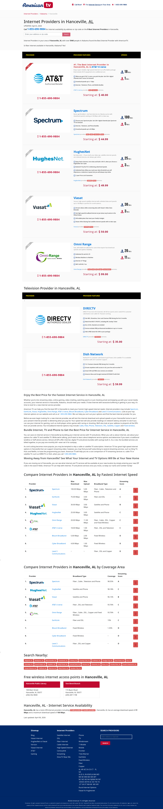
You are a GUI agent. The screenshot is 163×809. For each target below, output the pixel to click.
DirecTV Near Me (63, 757)
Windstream (83, 741)
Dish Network (93, 354)
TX (99, 782)
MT (95, 777)
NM (93, 779)
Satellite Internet (63, 735)
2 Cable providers (75, 710)
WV (94, 784)
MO (89, 777)
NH (88, 779)
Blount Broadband (76, 411)
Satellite (110, 426)
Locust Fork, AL (75, 664)
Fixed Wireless (84, 760)
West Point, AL (63, 668)
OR (85, 782)
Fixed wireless (129, 426)
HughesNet (82, 152)
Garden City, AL (75, 668)
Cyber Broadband (91, 411)
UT (80, 784)
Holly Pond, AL (62, 664)
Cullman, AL (96, 660)
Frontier (82, 751)
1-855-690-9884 (119, 5)
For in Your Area (96, 5)
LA (92, 774)
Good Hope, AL (40, 664)
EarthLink (27, 411)
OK (83, 782)
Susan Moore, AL (30, 668)
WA (88, 784)
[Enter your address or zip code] (43, 34)
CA (87, 769)
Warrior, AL (52, 668)
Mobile (81, 748)
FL (96, 769)
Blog (33, 735)
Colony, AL (73, 660)
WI (91, 784)
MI (83, 777)
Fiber (86, 426)
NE (86, 779)
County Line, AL (84, 660)
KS (88, 774)
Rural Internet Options (87, 787)
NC (80, 779)
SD (93, 782)
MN (85, 777)
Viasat (78, 198)
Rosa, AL (105, 664)
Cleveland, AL (63, 660)
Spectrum (81, 111)
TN (96, 782)
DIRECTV (89, 308)
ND (83, 779)
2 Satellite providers (89, 710)
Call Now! (77, 5)
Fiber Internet (62, 741)
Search (66, 34)
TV (80, 738)
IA (79, 774)
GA (80, 772)
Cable (81, 426)
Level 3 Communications (111, 411)
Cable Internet (62, 744)
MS (92, 777)
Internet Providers (31, 14)
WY (97, 784)
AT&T (33, 751)
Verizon (34, 744)
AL (80, 769)
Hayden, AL (51, 664)
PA (88, 782)
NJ (91, 779)
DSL (104, 426)
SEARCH (105, 743)
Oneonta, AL (95, 664)
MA (94, 774)
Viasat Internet (37, 738)
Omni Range (82, 244)
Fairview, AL (29, 664)
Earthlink (82, 757)
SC (91, 782)
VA (83, 784)
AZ (85, 769)
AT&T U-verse (99, 66)
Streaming (61, 754)
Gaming (34, 754)
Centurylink (61, 751)
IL (83, 774)
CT (92, 769)
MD (97, 774)
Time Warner (84, 754)
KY (90, 774)
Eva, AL (128, 660)
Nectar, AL (85, 664)
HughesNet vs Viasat (39, 741)
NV (97, 779)
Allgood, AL (28, 660)
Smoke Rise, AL (115, 664)
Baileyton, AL (39, 660)
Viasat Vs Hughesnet (87, 790)
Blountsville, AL (51, 660)
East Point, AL (119, 660)
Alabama (43, 14)
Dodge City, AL (107, 660)
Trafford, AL (42, 668)
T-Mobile (82, 744)
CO (90, 769)
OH (80, 782)
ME (80, 777)
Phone (91, 426)
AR (82, 769)
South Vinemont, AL (129, 664)
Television (98, 426)
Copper (117, 426)
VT (86, 784)
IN (86, 774)
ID (81, 774)
